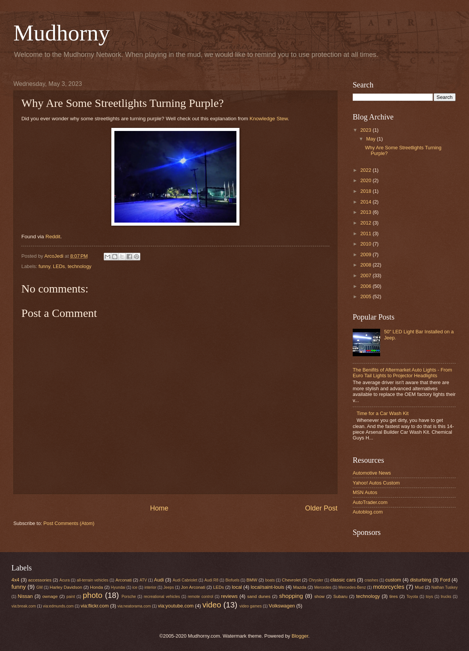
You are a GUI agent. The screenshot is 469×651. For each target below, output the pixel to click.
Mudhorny (61, 32)
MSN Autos (365, 492)
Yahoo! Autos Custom (376, 483)
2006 (366, 286)
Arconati (124, 580)
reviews (229, 596)
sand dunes (258, 596)
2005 (366, 296)
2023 (366, 130)
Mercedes (322, 587)
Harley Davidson (66, 587)
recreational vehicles (162, 596)
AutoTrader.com (370, 502)
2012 (366, 223)
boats (270, 580)
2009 (366, 254)
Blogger (300, 636)
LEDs (59, 266)
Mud (419, 587)
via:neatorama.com (134, 606)
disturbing (420, 580)
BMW (251, 580)
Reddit (52, 236)
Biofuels (232, 580)
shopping (291, 596)
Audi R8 (211, 580)
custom (393, 580)
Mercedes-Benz (352, 587)
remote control (200, 596)
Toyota (412, 596)
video (211, 604)
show (319, 596)
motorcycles (388, 586)
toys (429, 596)
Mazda (300, 587)
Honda (96, 587)
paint (70, 596)
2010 (366, 244)
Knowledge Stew (269, 118)
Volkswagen (282, 606)
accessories (39, 580)
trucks (446, 596)
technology (79, 266)
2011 (366, 233)
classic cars (343, 580)
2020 (366, 180)
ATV (143, 580)
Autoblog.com (368, 512)
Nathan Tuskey (444, 587)
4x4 (15, 580)
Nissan (25, 596)
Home (159, 508)
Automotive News (372, 473)
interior (150, 587)
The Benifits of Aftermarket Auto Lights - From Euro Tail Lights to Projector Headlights (402, 372)
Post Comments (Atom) (69, 523)
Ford (445, 580)
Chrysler (315, 580)
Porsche (129, 596)
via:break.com (23, 606)
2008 (366, 265)
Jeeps (169, 587)
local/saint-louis (267, 587)
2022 (366, 170)
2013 (366, 212)
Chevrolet (291, 580)
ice (134, 587)
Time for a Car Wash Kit (382, 413)
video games (250, 606)
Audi (159, 580)
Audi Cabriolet (185, 580)
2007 (366, 275)
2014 (366, 202)
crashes (371, 580)
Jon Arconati (193, 587)
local (237, 587)
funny (44, 266)
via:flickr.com (95, 606)
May (371, 139)
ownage (50, 596)
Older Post (321, 508)
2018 (366, 191)
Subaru (340, 596)
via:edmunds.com (58, 606)
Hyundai (118, 587)
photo (93, 595)
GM (39, 587)
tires (393, 596)
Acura (64, 580)
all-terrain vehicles (92, 580)
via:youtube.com (176, 606)
